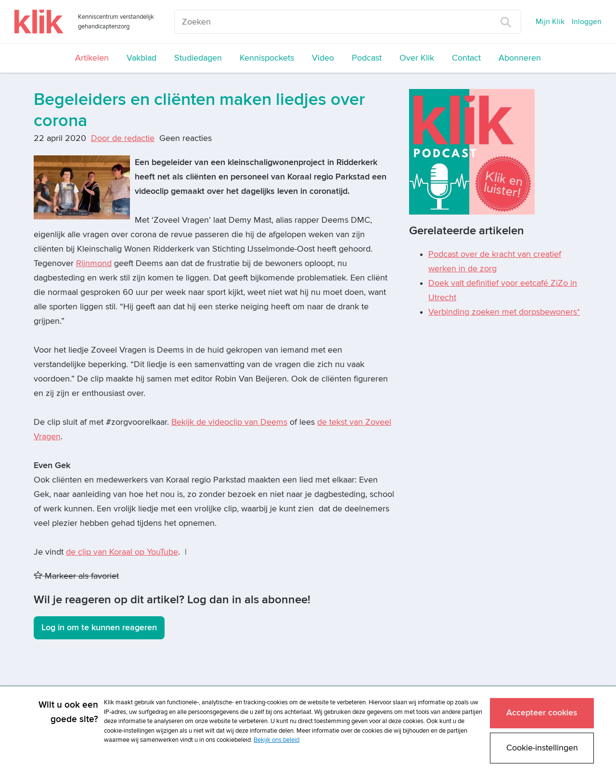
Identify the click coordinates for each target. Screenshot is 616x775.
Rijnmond (94, 263)
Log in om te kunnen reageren (99, 628)
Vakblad (141, 58)
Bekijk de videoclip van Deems (229, 422)
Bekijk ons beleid (276, 740)
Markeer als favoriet (76, 576)
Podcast (367, 58)
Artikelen (92, 58)
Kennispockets (267, 58)
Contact (466, 58)
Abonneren (520, 58)
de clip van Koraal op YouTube (122, 552)
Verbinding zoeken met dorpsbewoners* (504, 312)
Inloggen (587, 21)
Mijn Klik (550, 21)
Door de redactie (122, 138)
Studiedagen (198, 58)
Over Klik (416, 58)
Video (323, 58)
